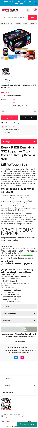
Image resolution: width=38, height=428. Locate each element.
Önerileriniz (7, 320)
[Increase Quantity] (35, 111)
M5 (14, 103)
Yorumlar (6, 307)
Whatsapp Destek (27, 424)
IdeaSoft (9, 426)
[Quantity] (19, 111)
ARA (32, 17)
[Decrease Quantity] (3, 111)
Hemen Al (28, 118)
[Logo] (9, 10)
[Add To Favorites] (8, 127)
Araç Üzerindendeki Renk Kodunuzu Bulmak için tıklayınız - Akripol (18, 239)
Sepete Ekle (9, 118)
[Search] (19, 17)
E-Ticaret (14, 426)
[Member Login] (28, 10)
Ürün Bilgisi (6, 142)
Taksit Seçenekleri (9, 313)
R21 (14, 99)
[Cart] (35, 10)
